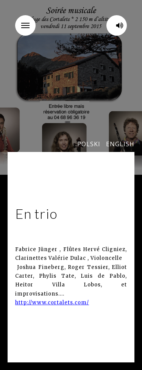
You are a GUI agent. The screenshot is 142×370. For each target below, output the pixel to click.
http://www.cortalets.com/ (52, 302)
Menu (28, 20)
